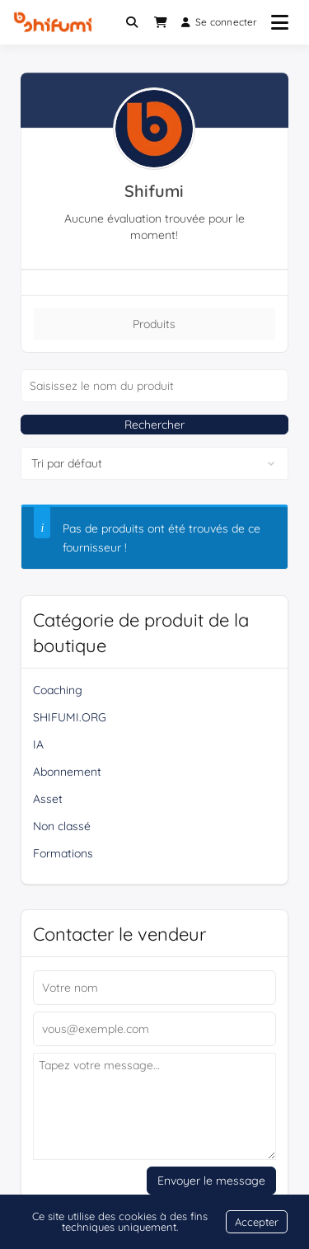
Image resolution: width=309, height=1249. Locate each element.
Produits (154, 324)
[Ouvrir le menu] (280, 22)
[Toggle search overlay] (132, 22)
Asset (48, 798)
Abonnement (67, 771)
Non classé (62, 826)
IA (38, 744)
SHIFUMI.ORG (69, 717)
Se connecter (219, 22)
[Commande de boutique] (154, 463)
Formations (63, 853)
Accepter (257, 1221)
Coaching (57, 690)
